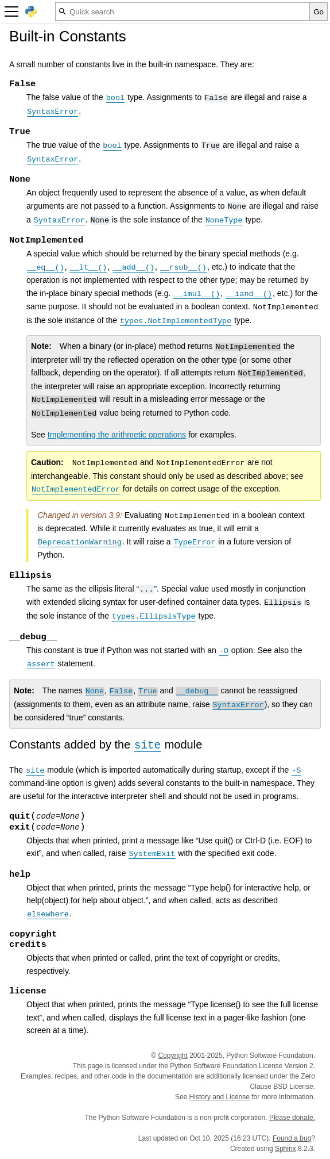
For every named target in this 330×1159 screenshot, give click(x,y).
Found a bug (292, 1138)
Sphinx (285, 1149)
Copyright (172, 1055)
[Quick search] (182, 11)
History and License (219, 1097)
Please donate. (292, 1118)
